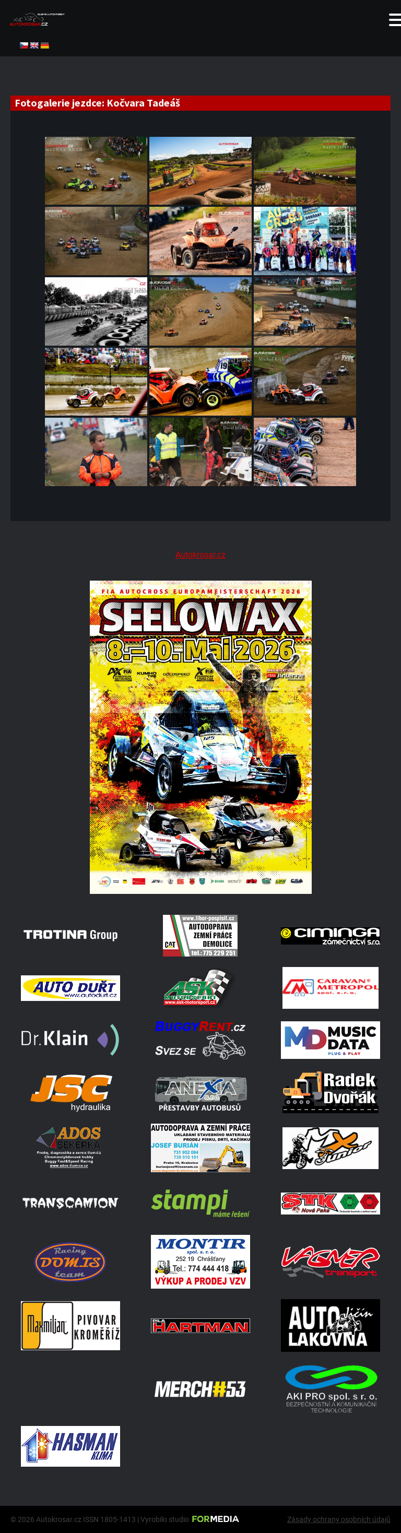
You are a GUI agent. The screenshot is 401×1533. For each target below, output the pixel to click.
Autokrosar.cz (200, 555)
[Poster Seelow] (200, 891)
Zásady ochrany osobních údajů (339, 1519)
